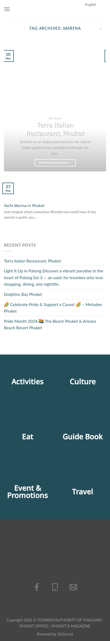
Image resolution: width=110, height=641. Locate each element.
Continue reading (54, 162)
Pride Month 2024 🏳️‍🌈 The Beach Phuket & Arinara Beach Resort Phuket (50, 324)
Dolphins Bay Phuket (23, 294)
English (93, 26)
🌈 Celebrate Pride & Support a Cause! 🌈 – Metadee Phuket (53, 308)
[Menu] (7, 9)
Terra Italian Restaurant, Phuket (32, 260)
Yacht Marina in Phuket (24, 206)
